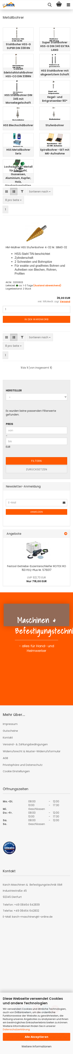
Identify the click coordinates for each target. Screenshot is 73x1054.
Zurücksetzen (36, 469)
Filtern (36, 461)
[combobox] (40, 191)
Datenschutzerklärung (16, 1029)
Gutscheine (10, 731)
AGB (5, 758)
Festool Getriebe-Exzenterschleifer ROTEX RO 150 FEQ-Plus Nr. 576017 (36, 568)
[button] (6, 191)
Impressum (10, 724)
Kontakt (8, 737)
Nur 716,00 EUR (36, 579)
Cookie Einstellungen (16, 771)
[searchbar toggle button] (49, 5)
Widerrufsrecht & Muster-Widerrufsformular (31, 751)
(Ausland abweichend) (47, 285)
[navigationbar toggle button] (68, 5)
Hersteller (14, 390)
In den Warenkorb (37, 319)
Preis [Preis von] (9, 424)
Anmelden (36, 511)
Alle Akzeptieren (36, 1037)
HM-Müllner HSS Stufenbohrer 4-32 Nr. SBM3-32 (36, 247)
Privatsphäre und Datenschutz (22, 765)
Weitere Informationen (36, 1046)
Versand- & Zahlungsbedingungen (25, 744)
